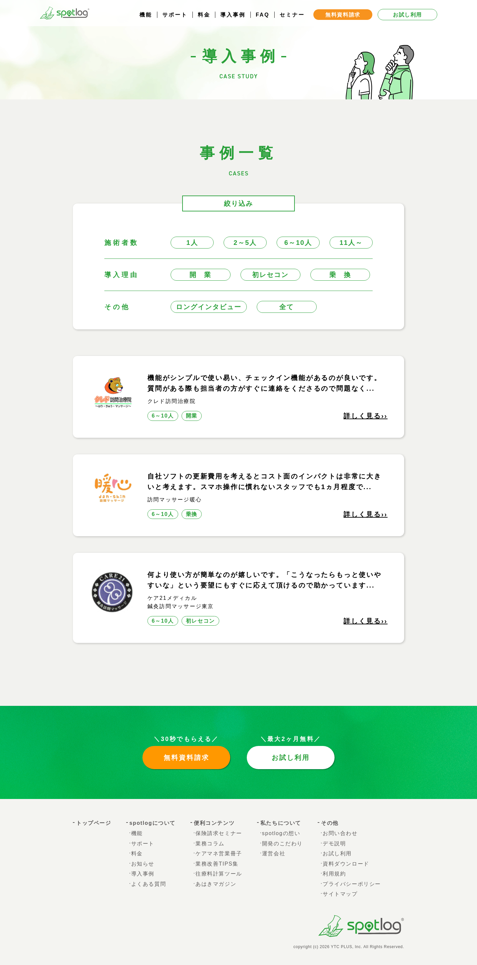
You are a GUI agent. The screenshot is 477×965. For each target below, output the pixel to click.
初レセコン (270, 274)
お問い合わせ (340, 833)
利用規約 (334, 874)
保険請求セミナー (218, 833)
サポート (174, 21)
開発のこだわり (282, 843)
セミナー (292, 21)
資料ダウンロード (346, 864)
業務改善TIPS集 (216, 864)
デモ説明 (334, 843)
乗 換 (340, 274)
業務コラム (210, 843)
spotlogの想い (281, 833)
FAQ (263, 21)
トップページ (93, 823)
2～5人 (245, 242)
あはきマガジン (215, 884)
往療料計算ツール (218, 874)
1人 (192, 242)
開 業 (200, 274)
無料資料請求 (186, 757)
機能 (145, 21)
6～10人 (298, 242)
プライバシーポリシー (352, 884)
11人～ (351, 242)
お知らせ (142, 864)
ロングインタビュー (208, 307)
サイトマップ (340, 894)
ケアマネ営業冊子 (218, 853)
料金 (204, 21)
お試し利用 (291, 757)
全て (286, 307)
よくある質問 (148, 884)
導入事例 (232, 21)
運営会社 (273, 853)
